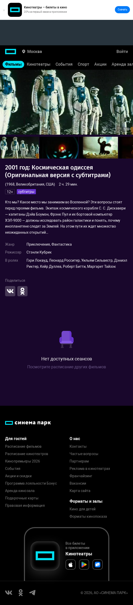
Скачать (122, 9)
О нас (75, 438)
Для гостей (15, 438)
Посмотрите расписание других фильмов (66, 366)
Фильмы (13, 64)
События (64, 64)
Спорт (83, 64)
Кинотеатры (38, 64)
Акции (100, 64)
